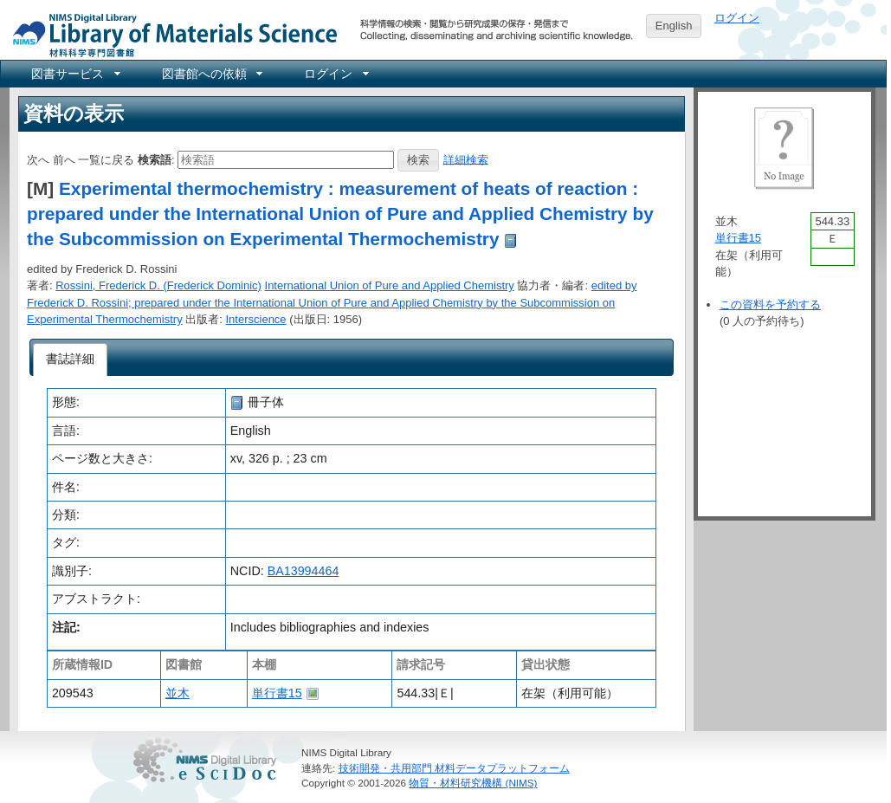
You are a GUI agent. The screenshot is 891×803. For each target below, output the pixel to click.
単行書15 (277, 693)
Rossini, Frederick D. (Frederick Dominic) (158, 285)
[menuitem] (74, 74)
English (674, 25)
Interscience (256, 319)
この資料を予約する (770, 304)
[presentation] (70, 359)
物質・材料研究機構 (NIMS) (473, 782)
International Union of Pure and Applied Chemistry (389, 285)
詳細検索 (465, 158)
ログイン (736, 17)
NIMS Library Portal (170, 34)
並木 (177, 693)
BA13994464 (303, 571)
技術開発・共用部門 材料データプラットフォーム (454, 768)
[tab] (70, 359)
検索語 (154, 158)
